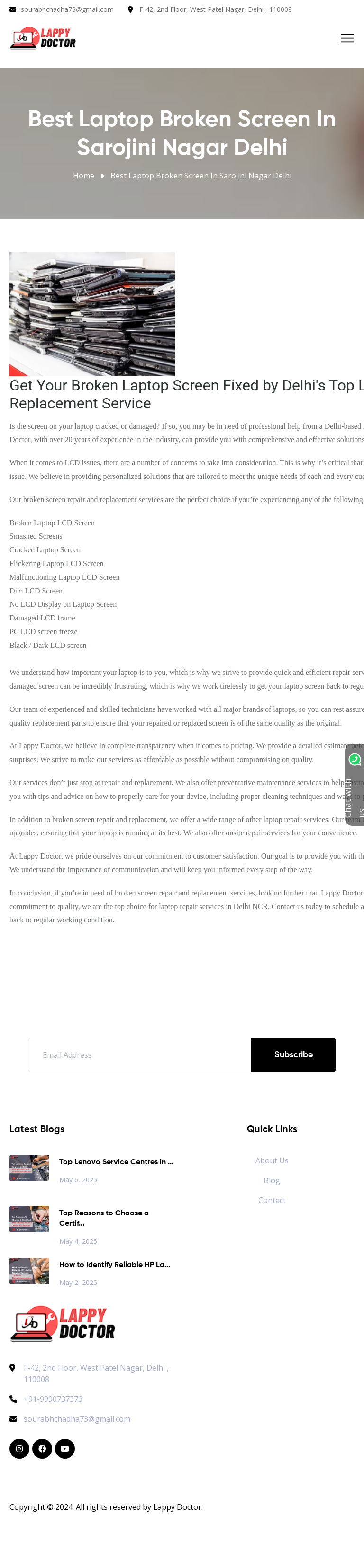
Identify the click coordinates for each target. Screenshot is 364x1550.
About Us (272, 1160)
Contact (272, 1200)
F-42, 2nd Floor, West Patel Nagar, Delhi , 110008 (215, 9)
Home (83, 175)
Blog (272, 1180)
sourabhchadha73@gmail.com (67, 9)
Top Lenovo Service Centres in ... (116, 1162)
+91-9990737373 (45, 1399)
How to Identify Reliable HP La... (114, 1265)
